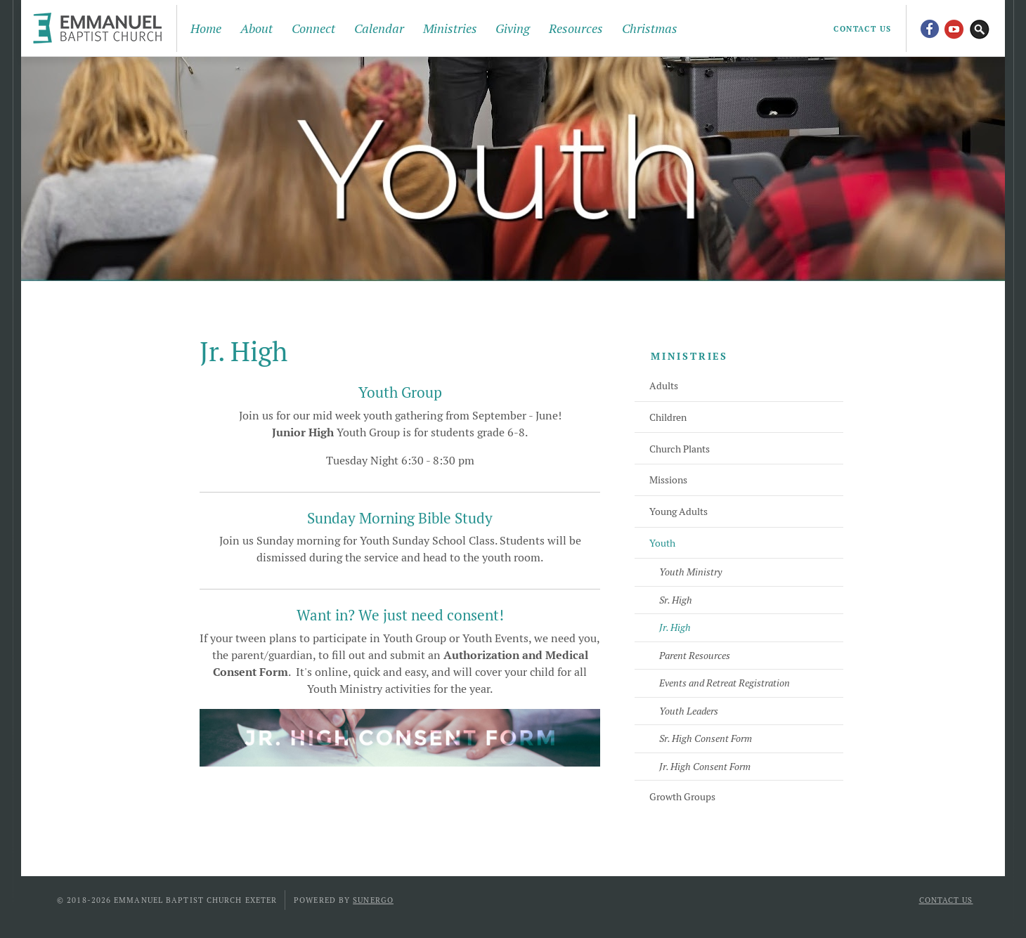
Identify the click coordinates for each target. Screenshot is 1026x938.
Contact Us (862, 29)
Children (668, 417)
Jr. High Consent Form (705, 766)
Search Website (979, 28)
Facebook (929, 28)
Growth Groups (682, 796)
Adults (663, 385)
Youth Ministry (690, 572)
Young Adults (678, 511)
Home (205, 28)
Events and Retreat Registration (724, 683)
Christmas (649, 28)
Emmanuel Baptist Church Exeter (100, 28)
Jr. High (675, 627)
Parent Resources (694, 655)
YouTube (954, 28)
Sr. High (675, 600)
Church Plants (679, 449)
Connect (313, 28)
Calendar (379, 28)
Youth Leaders (688, 711)
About (256, 28)
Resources (576, 28)
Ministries (450, 28)
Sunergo (373, 900)
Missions (668, 480)
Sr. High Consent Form (705, 738)
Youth (662, 543)
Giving (512, 28)
